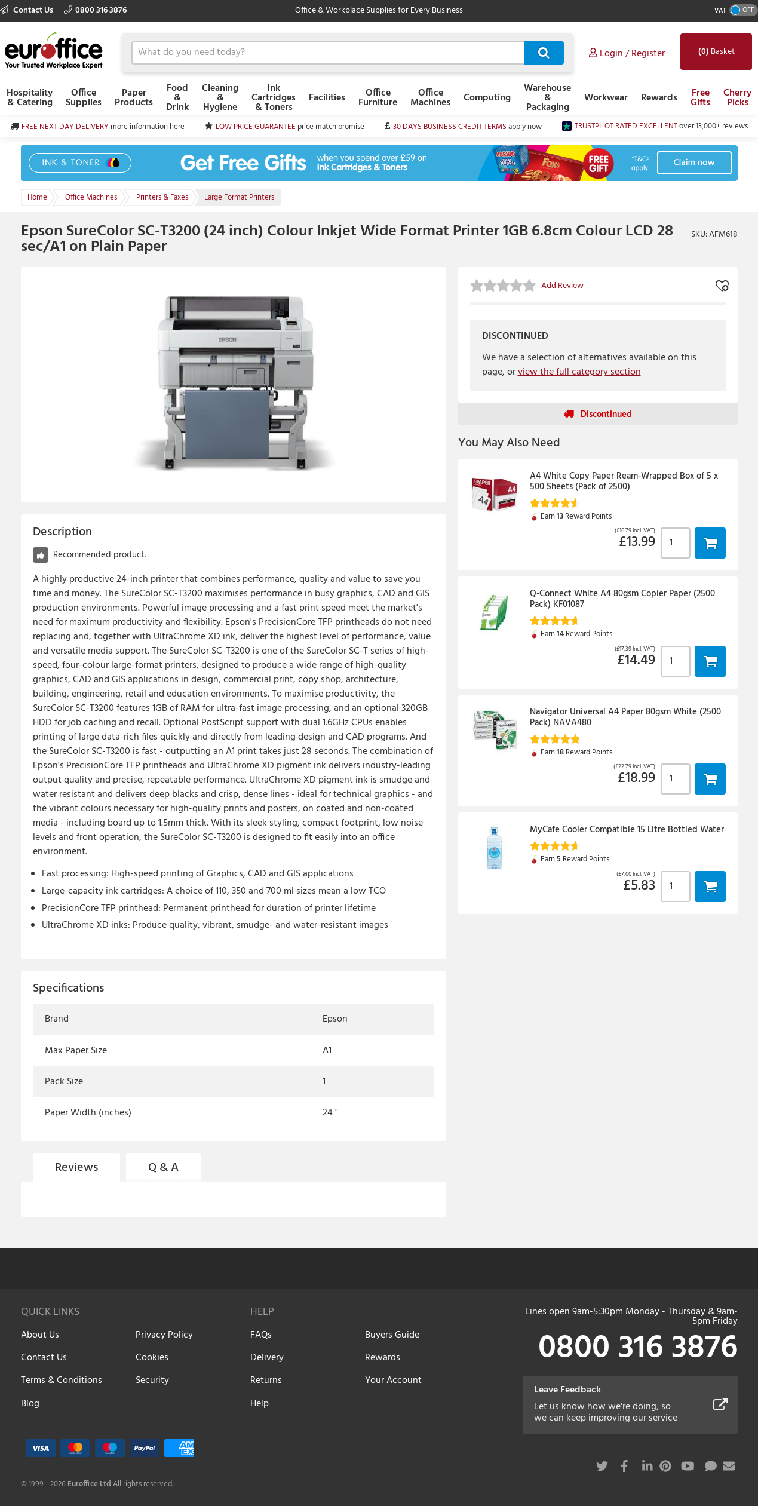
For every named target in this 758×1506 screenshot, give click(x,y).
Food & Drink (177, 98)
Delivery (267, 1358)
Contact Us (27, 10)
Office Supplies (84, 98)
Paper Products (134, 98)
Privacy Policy (164, 1335)
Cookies (152, 1358)
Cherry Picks (737, 98)
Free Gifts (700, 98)
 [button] (710, 542)
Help (259, 1404)
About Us (40, 1335)
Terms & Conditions (61, 1380)
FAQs (261, 1335)
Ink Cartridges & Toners (273, 98)
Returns (266, 1380)
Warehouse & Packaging (547, 98)
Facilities (327, 98)
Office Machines (430, 98)
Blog (30, 1404)
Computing (487, 98)
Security (152, 1380)
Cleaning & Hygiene (220, 98)
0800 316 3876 (95, 10)
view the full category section (579, 372)
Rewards (659, 98)
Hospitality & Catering (30, 98)
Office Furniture (377, 98)
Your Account (393, 1380)
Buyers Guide (392, 1335)
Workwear (606, 98)
